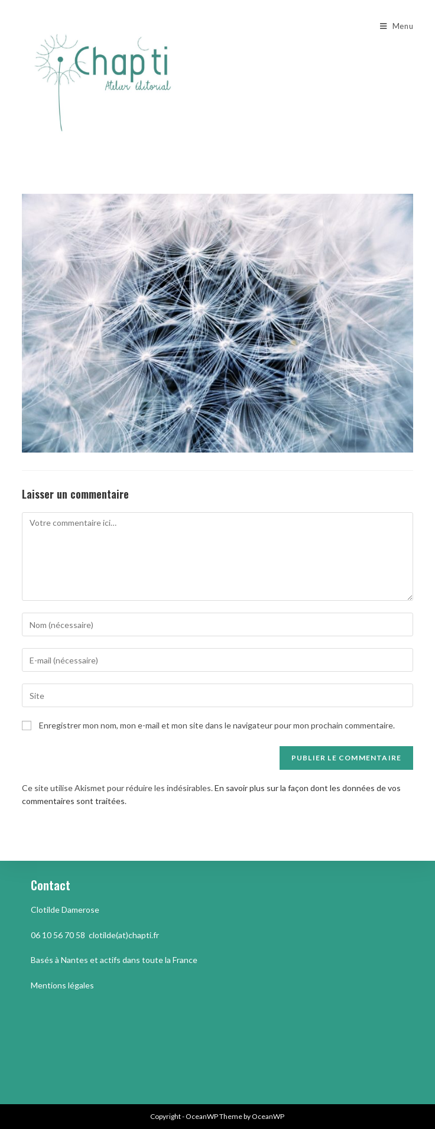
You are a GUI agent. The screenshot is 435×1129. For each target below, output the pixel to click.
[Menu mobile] (397, 26)
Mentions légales (62, 985)
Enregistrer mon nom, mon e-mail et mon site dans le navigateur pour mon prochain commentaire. (217, 725)
